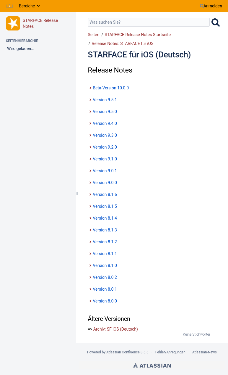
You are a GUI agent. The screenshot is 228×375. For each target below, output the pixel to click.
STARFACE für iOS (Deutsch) (139, 54)
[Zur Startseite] (9, 6)
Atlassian (152, 365)
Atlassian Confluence (123, 352)
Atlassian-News (204, 352)
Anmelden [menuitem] (212, 6)
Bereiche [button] (27, 6)
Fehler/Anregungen (170, 352)
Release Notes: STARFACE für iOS (123, 43)
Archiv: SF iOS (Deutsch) (115, 329)
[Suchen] (202, 6)
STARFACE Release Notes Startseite (138, 34)
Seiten (93, 34)
